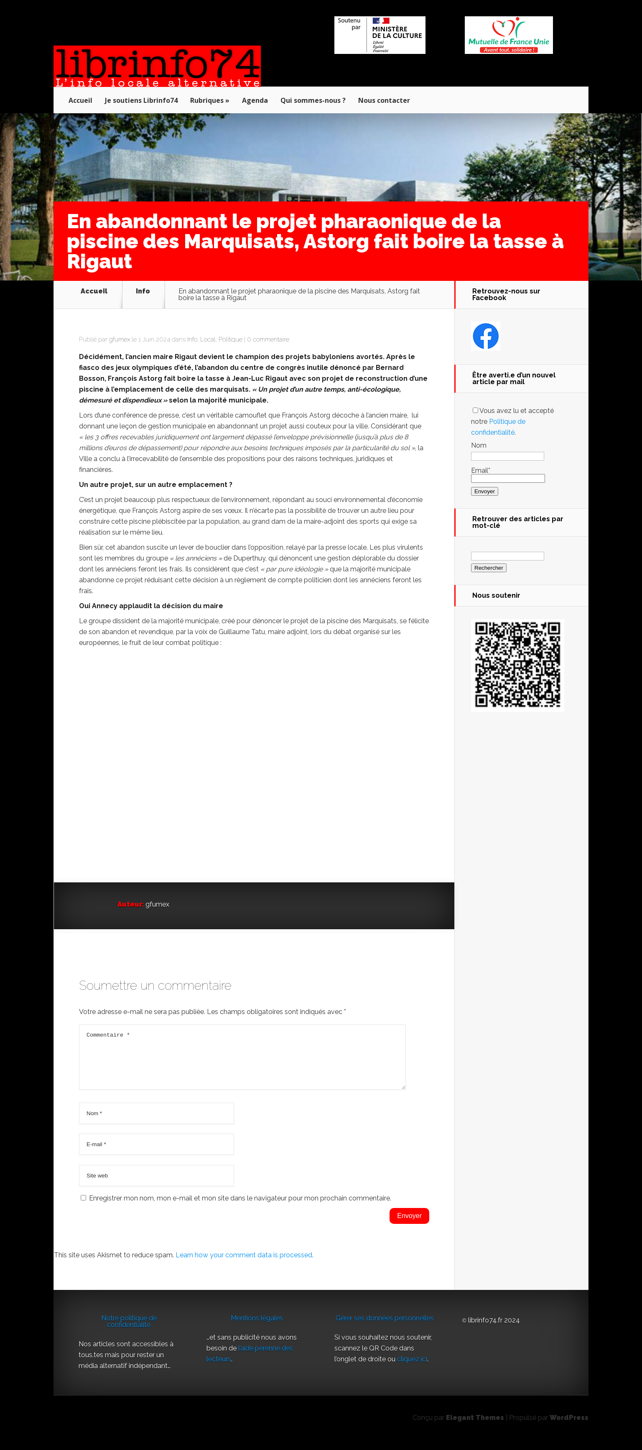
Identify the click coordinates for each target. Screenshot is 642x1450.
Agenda (255, 100)
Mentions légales (257, 1328)
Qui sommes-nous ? (313, 100)
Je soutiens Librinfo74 (141, 100)
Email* (508, 474)
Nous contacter (384, 100)
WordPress (569, 1428)
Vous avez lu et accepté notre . (512, 421)
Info (143, 291)
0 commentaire (268, 339)
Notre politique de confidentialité (129, 1331)
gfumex (119, 339)
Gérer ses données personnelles (385, 1328)
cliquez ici (412, 1369)
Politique (230, 339)
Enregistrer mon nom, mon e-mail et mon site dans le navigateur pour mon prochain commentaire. (240, 1208)
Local (208, 339)
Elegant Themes (475, 1428)
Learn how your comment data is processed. (244, 1265)
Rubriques (207, 100)
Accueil (80, 100)
